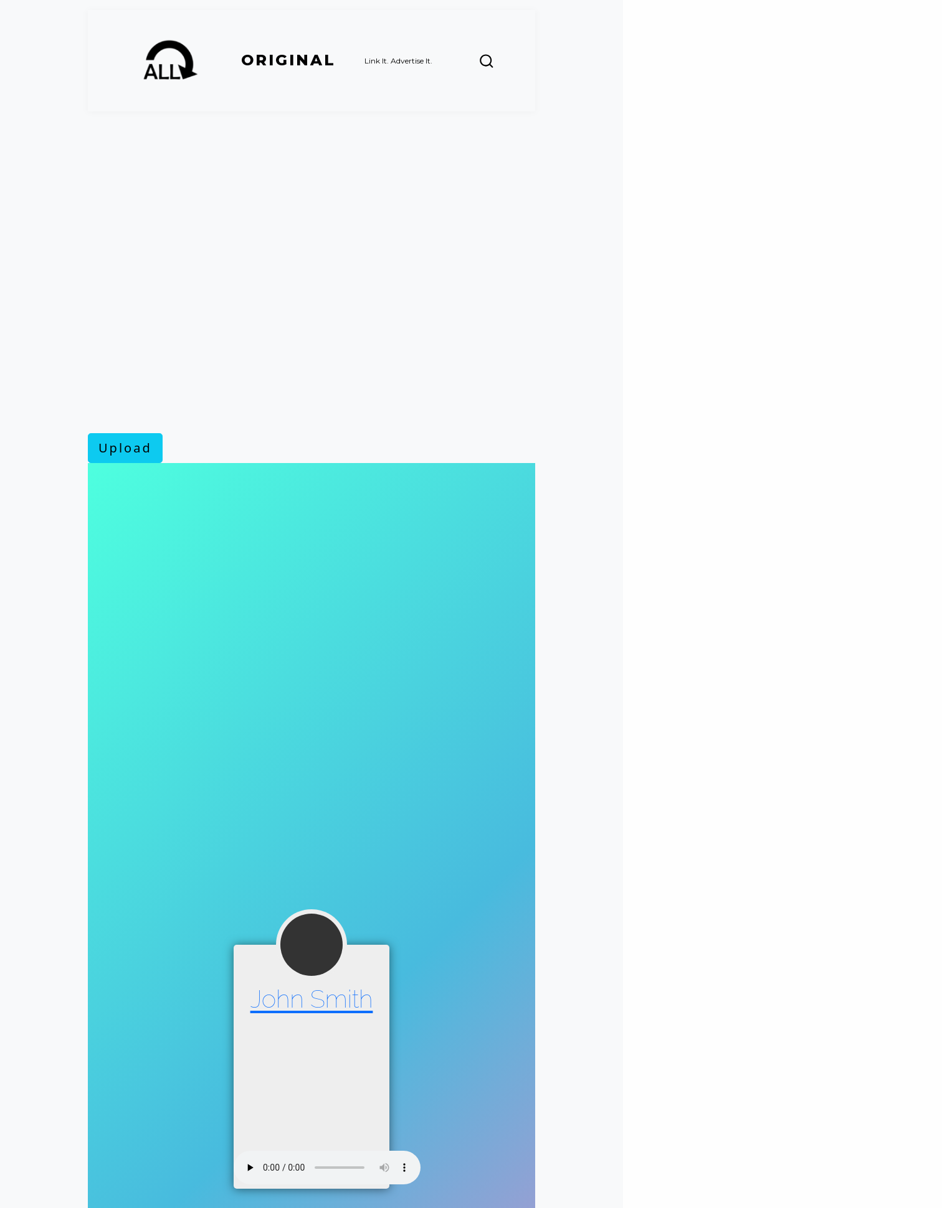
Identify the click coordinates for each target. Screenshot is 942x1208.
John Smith (311, 998)
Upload (125, 447)
